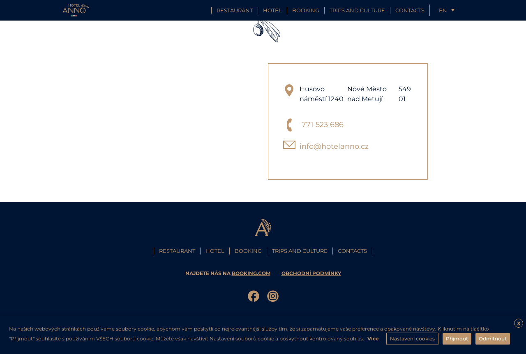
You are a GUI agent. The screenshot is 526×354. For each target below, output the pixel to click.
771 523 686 (323, 124)
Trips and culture (357, 10)
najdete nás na (228, 273)
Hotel (272, 10)
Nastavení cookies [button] (412, 338)
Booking (305, 10)
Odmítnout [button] (493, 338)
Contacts (409, 10)
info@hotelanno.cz (334, 146)
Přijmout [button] (457, 338)
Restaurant (235, 10)
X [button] (519, 323)
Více (373, 338)
